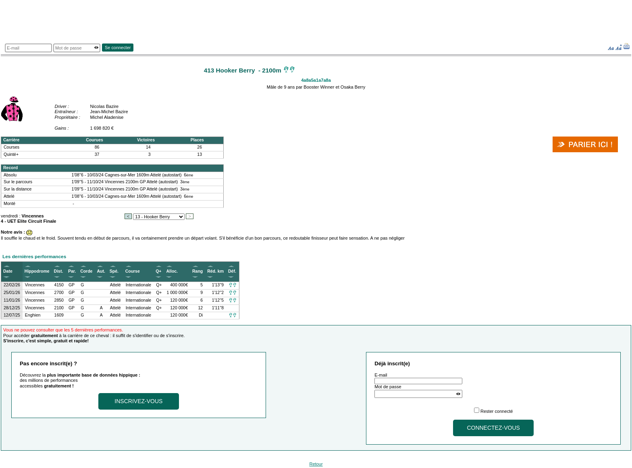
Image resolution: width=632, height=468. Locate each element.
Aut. (101, 271)
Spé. (114, 271)
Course (132, 271)
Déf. (232, 271)
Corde (86, 271)
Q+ (158, 271)
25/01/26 (12, 292)
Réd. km (215, 271)
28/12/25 (12, 308)
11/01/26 (12, 300)
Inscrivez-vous (138, 401)
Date (7, 271)
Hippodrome (37, 271)
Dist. (58, 271)
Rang (197, 271)
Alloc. (172, 271)
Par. (72, 271)
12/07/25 (12, 315)
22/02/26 (12, 285)
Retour (315, 464)
